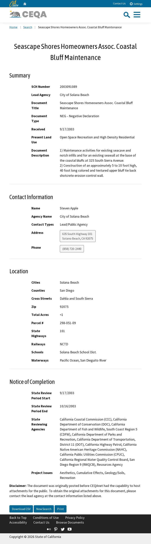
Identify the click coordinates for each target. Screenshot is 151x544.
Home (13, 27)
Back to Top (17, 518)
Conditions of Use (46, 518)
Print (60, 509)
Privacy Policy (75, 518)
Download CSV (21, 509)
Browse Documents (70, 522)
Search (27, 27)
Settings (136, 4)
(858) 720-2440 (71, 249)
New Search (43, 509)
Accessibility (18, 522)
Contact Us (119, 3)
